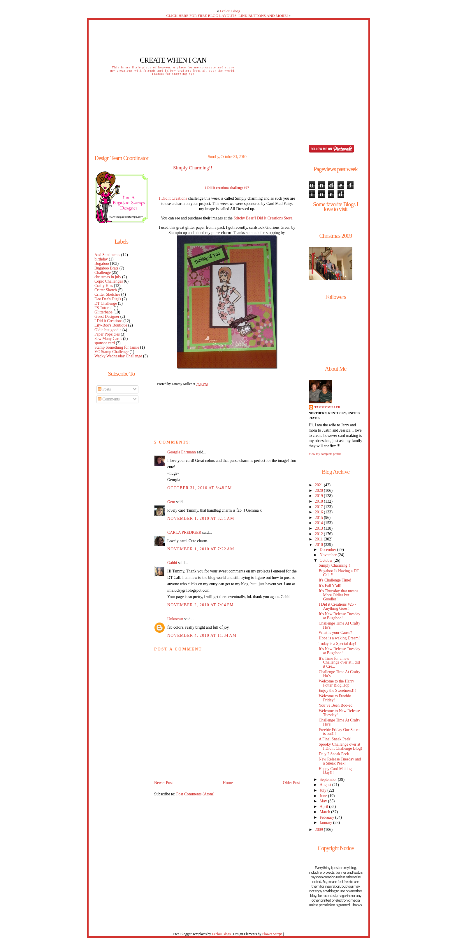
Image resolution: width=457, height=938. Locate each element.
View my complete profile (325, 453)
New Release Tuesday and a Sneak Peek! (340, 761)
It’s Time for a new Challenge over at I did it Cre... (339, 662)
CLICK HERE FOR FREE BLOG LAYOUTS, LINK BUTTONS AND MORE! (227, 15)
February (327, 817)
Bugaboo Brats (106, 268)
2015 (319, 517)
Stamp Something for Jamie (116, 347)
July (323, 790)
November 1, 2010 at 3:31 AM (200, 518)
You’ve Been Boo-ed (335, 705)
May (324, 801)
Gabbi (172, 563)
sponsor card (104, 343)
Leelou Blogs (230, 11)
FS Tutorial (103, 308)
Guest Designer (106, 316)
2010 (319, 544)
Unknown (175, 619)
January (326, 822)
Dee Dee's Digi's (107, 299)
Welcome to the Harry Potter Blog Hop (336, 683)
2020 (319, 490)
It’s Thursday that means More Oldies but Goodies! (338, 595)
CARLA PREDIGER (184, 532)
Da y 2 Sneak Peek (334, 754)
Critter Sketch (105, 290)
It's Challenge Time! (335, 580)
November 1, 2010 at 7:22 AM (200, 549)
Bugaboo (101, 263)
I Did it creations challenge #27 (227, 187)
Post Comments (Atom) (195, 794)
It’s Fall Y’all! (330, 586)
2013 (319, 528)
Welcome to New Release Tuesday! (339, 713)
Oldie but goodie (108, 330)
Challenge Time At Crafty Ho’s (339, 625)
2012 (319, 534)
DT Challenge (105, 303)
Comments (109, 399)
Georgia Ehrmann (181, 452)
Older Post (291, 783)
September (329, 779)
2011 (319, 539)
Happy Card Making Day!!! (335, 771)
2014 (319, 523)
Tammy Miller (327, 407)
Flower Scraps (272, 934)
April (324, 806)
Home (228, 783)
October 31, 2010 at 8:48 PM (199, 488)
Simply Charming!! (192, 168)
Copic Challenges (108, 281)
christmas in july (107, 277)
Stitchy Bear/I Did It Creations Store (262, 218)
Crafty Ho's (103, 285)
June (324, 796)
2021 (319, 485)
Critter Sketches (107, 294)
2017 (319, 507)
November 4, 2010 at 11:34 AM (201, 635)
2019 (319, 496)
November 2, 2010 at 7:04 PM (200, 605)
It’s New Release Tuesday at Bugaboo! (339, 616)
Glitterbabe (103, 312)
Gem (171, 502)
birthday (101, 259)
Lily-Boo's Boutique (110, 325)
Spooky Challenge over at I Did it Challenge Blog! (340, 746)
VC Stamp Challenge (111, 352)
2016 (319, 512)
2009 (319, 829)
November (329, 555)
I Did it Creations (108, 321)
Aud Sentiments (107, 255)
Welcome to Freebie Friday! (335, 698)
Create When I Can (173, 60)
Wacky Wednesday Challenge (118, 356)
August (326, 785)
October (327, 560)
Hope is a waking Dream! (339, 638)
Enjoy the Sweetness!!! (337, 690)
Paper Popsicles (107, 334)
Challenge (102, 272)
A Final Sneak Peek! (335, 739)
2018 (319, 501)
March (325, 812)
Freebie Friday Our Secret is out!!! (339, 732)
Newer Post (163, 783)
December (328, 549)
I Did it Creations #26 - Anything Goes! (337, 606)
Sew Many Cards (108, 338)
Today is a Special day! (337, 643)
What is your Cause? (335, 632)
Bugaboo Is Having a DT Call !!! (339, 573)
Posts (104, 389)
